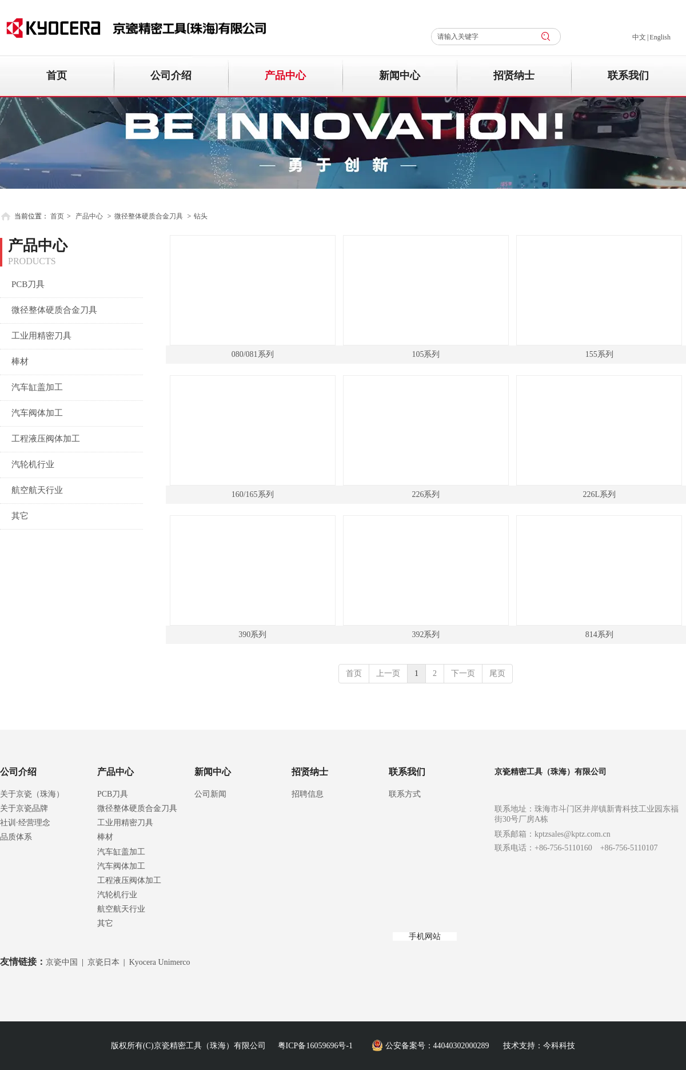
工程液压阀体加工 (129, 880)
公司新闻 (210, 794)
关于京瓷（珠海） (32, 794)
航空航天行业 (121, 909)
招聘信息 (308, 794)
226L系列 (599, 494)
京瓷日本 (103, 962)
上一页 (388, 673)
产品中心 (89, 216)
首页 (57, 216)
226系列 (426, 494)
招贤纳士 (310, 772)
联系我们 (407, 772)
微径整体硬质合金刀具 (148, 216)
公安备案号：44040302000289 (437, 1045)
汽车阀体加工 (121, 866)
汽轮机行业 (117, 894)
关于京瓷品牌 (24, 808)
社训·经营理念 (25, 822)
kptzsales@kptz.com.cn (573, 834)
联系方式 (405, 794)
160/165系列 (253, 494)
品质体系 (16, 837)
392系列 (426, 634)
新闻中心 (212, 772)
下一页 (463, 673)
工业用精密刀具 (125, 822)
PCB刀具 (112, 794)
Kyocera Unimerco (159, 962)
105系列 (426, 354)
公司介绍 (18, 772)
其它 (105, 923)
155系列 (599, 354)
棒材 (105, 837)
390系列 (252, 634)
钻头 (201, 216)
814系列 (599, 634)
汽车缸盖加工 (121, 852)
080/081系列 (253, 354)
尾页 (497, 673)
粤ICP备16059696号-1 (315, 1045)
